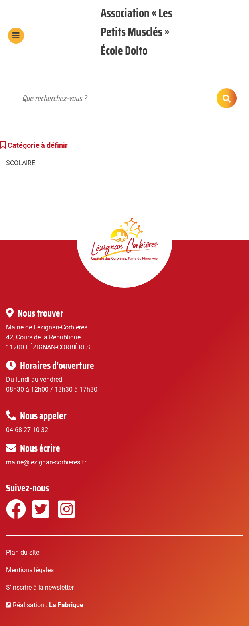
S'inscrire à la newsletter (40, 587)
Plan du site (22, 552)
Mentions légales (30, 570)
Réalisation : (48, 605)
